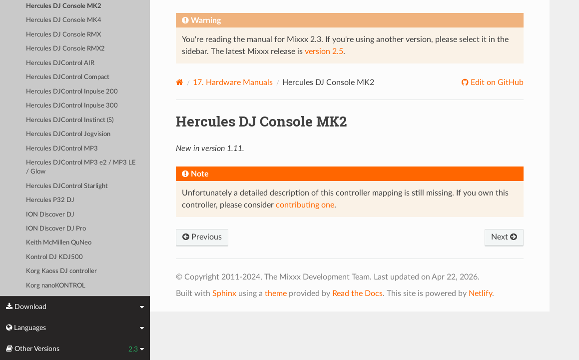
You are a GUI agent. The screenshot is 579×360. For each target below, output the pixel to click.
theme (276, 294)
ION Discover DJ (50, 215)
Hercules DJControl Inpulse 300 (72, 105)
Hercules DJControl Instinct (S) (69, 120)
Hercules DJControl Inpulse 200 (72, 91)
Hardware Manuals (233, 82)
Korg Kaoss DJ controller (61, 271)
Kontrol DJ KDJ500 (54, 257)
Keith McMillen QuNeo (58, 243)
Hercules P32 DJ (50, 200)
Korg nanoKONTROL (55, 285)
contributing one (305, 205)
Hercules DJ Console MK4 (63, 20)
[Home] (179, 82)
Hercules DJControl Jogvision (68, 134)
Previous (202, 237)
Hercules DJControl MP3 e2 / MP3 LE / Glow (81, 167)
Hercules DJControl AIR (60, 63)
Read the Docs (357, 294)
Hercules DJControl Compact (67, 77)
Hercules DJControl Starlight (67, 186)
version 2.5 (324, 52)
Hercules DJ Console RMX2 (65, 49)
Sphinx (224, 294)
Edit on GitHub (496, 82)
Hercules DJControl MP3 (62, 149)
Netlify (480, 294)
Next (504, 237)
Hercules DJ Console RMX (63, 35)
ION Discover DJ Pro (56, 229)
